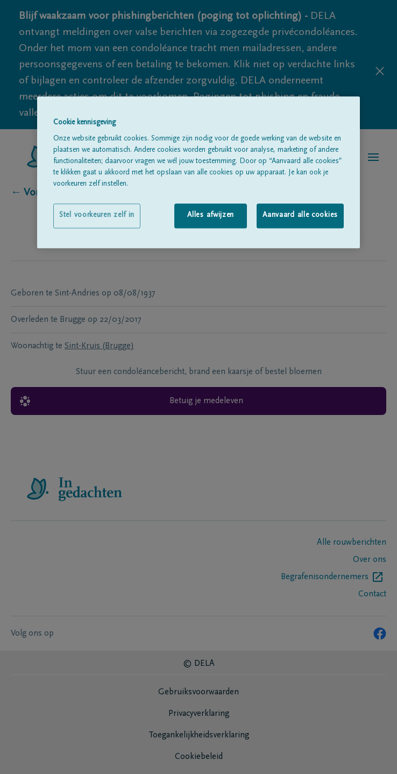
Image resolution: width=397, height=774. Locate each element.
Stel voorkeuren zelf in (96, 216)
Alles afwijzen (210, 216)
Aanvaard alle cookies (300, 216)
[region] (198, 172)
